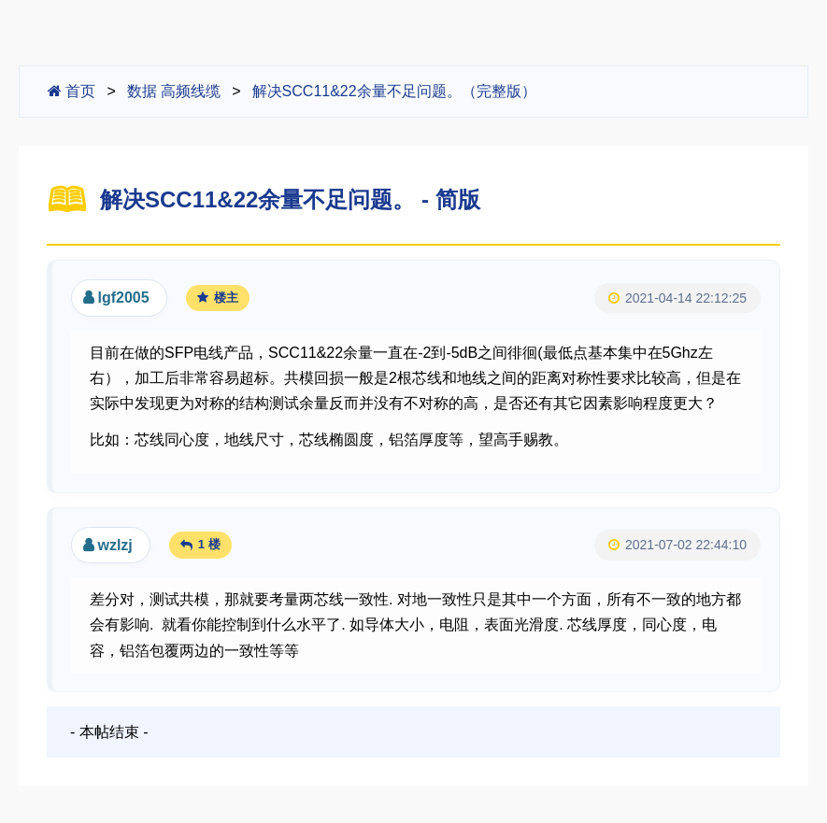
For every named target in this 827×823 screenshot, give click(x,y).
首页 (71, 91)
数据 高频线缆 (174, 91)
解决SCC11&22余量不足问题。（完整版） (394, 91)
